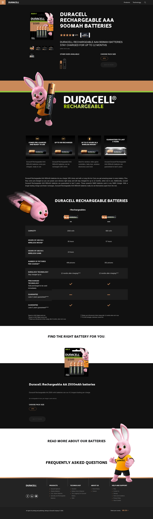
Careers (95, 491)
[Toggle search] (145, 2)
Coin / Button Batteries (56, 493)
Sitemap (115, 493)
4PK (104, 58)
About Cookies (117, 500)
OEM (73, 498)
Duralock (74, 489)
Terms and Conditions (119, 496)
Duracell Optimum (55, 489)
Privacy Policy (117, 498)
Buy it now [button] (108, 65)
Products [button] (127, 2)
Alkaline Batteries (55, 491)
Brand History (96, 489)
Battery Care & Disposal (78, 491)
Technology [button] (137, 2)
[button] (31, 48)
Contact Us (116, 491)
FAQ (114, 489)
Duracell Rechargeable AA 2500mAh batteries (62, 384)
